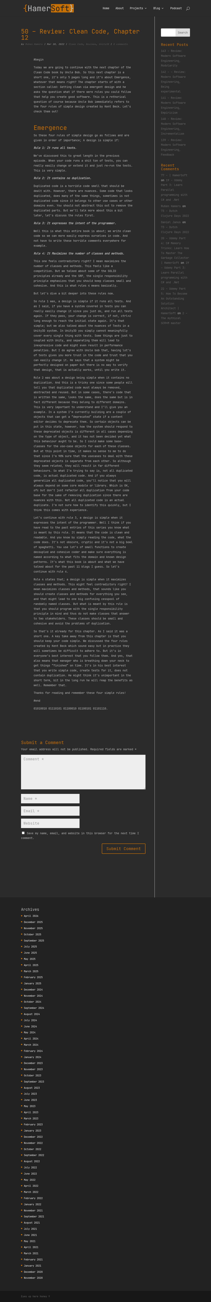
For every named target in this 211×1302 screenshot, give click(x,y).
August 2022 (32, 1161)
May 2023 (29, 1106)
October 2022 (32, 1149)
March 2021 (31, 1253)
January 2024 (32, 1057)
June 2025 (30, 952)
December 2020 (33, 1271)
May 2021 (29, 1241)
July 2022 (30, 1167)
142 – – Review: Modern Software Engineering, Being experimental (173, 81)
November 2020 (33, 1277)
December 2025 (33, 922)
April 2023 (31, 1112)
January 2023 (32, 1130)
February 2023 (33, 1124)
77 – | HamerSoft (174, 175)
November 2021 (33, 1210)
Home (106, 8)
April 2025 (31, 965)
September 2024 (34, 1007)
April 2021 (31, 1247)
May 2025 (29, 958)
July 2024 (30, 1020)
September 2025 (34, 940)
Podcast (176, 8)
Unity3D (104, 44)
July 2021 (30, 1228)
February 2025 (33, 977)
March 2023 (31, 1118)
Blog (156, 8)
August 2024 (32, 1014)
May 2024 (29, 1032)
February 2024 (33, 1050)
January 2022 (32, 1204)
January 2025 (32, 983)
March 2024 (31, 1044)
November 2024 (33, 995)
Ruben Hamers (34, 44)
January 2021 (32, 1265)
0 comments (120, 44)
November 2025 (33, 928)
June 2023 (30, 1099)
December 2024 (33, 989)
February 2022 (33, 1198)
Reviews (91, 44)
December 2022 (33, 1136)
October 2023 (32, 1075)
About (119, 8)
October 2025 (32, 934)
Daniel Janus (171, 222)
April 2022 (31, 1185)
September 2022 (34, 1155)
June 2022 (30, 1173)
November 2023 (33, 1069)
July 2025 (30, 946)
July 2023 (30, 1093)
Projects (136, 8)
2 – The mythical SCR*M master (174, 318)
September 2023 (34, 1081)
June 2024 (30, 1026)
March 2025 (31, 971)
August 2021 (32, 1222)
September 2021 (34, 1216)
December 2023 (33, 1063)
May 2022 (29, 1179)
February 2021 (33, 1259)
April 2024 (31, 1038)
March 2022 (31, 1192)
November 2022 (33, 1142)
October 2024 (32, 1001)
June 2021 (30, 1235)
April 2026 (31, 915)
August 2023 (32, 1087)
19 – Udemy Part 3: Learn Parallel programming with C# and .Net (175, 272)
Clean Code (76, 44)
